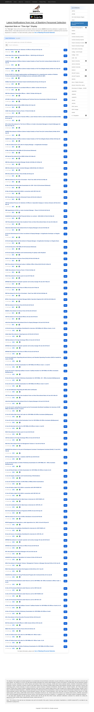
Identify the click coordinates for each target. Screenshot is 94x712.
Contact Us (27, 1)
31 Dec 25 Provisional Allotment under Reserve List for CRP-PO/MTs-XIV (24, 593)
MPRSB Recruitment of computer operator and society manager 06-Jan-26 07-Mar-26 (27, 281)
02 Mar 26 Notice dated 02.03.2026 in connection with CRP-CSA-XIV (22, 191)
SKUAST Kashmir (79, 76)
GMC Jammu (75, 106)
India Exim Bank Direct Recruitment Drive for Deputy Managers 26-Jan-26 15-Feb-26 (27, 401)
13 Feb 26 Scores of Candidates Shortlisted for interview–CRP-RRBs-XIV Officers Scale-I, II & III (30, 328)
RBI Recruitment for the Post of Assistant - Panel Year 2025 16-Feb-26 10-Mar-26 (26, 179)
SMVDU (73, 79)
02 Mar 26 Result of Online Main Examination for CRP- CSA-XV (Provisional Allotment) (27, 185)
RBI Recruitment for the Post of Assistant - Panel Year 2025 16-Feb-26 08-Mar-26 (26, 293)
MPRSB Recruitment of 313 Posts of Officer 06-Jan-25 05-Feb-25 (22, 545)
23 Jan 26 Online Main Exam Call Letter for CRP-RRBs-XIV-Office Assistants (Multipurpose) (29, 414)
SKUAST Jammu (76, 73)
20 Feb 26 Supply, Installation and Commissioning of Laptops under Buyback (25, 252)
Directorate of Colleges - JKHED (79, 88)
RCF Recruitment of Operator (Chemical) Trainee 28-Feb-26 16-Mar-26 (23, 197)
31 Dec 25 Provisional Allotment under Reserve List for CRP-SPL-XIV (23, 599)
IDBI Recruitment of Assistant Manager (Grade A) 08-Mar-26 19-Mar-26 (23, 162)
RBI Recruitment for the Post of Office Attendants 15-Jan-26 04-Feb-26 (23, 516)
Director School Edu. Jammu (78, 85)
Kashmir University (76, 67)
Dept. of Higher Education (77, 82)
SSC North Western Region (78, 17)
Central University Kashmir (78, 39)
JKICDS (73, 103)
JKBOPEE (74, 91)
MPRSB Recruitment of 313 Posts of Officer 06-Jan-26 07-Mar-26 (22, 287)
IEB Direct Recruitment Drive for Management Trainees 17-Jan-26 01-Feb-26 (25, 443)
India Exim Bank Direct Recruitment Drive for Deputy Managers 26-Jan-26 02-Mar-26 (27, 227)
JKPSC (73, 11)
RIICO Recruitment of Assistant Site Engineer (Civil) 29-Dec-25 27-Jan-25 (24, 569)
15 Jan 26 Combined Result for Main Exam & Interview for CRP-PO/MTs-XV (24, 499)
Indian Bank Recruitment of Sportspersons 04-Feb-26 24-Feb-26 (22, 334)
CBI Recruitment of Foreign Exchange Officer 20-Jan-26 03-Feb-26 (22, 437)
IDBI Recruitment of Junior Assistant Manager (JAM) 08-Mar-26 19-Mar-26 (24, 168)
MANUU (79, 70)
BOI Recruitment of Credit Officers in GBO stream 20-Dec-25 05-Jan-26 (23, 623)
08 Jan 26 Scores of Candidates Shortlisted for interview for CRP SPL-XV (24, 534)
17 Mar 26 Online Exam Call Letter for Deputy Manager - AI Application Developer (26, 144)
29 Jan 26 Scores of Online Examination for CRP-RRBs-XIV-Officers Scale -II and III (27, 383)
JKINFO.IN (8, 2)
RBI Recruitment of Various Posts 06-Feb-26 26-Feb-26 (19, 305)
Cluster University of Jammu (79, 42)
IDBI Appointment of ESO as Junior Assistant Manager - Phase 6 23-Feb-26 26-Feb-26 (27, 210)
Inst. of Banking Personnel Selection (44, 32)
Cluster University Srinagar (78, 45)
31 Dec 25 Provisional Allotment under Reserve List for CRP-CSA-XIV (23, 588)
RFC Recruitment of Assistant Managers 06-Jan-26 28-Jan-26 (21, 551)
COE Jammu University (77, 48)
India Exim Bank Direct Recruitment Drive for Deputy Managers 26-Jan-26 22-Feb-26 (27, 322)
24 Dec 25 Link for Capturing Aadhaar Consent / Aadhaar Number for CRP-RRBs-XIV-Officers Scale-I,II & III (33, 605)
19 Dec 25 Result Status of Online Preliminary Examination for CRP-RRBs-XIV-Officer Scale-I (29, 646)
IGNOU (73, 30)
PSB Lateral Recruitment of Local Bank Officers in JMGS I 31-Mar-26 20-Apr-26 (25, 87)
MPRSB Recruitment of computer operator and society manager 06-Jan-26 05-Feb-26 (27, 539)
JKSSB (73, 14)
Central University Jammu (77, 36)
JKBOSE (74, 94)
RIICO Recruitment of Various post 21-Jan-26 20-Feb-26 (19, 432)
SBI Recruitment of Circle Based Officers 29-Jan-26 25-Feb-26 (21, 316)
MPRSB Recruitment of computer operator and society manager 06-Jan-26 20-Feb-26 (27, 345)
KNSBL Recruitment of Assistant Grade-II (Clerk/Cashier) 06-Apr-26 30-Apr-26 (25, 81)
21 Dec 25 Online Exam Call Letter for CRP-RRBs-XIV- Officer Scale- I (23, 634)
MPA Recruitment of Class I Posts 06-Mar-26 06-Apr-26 (19, 173)
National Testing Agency (79, 27)
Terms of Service (52, 1)
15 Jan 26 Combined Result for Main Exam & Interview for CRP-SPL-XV (23, 505)
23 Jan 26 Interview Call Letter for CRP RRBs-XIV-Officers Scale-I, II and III (24, 426)
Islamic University (79, 61)
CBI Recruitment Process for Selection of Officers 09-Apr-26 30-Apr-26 (23, 49)
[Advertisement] (36, 665)
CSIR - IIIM (74, 58)
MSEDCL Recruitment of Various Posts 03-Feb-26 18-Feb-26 (20, 310)
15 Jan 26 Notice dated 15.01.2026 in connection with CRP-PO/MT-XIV (23, 487)
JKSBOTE (74, 97)
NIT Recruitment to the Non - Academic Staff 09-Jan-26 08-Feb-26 (22, 456)
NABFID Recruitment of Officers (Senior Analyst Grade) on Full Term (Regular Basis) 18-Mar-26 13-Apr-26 (32, 68)
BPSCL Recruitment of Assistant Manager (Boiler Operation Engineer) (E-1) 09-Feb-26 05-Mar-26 (30, 299)
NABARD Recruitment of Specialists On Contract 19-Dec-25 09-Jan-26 (23, 557)
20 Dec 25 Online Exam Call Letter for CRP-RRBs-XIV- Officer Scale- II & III (24, 640)
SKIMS (73, 112)
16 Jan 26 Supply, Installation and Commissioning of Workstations (22, 475)
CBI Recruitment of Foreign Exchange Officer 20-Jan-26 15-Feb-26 (22, 340)
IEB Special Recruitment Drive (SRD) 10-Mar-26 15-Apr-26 (20, 105)
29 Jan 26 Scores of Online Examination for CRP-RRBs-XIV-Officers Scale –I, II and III (27, 364)
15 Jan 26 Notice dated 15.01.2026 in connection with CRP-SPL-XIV (22, 493)
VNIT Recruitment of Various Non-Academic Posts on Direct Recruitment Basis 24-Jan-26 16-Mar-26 (31, 222)
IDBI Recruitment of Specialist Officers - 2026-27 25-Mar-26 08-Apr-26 (23, 93)
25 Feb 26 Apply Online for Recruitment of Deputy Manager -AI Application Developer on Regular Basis (32, 241)
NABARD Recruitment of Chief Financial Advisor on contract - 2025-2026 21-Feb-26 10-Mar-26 (29, 216)
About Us (21, 1)
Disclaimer (34, 1)
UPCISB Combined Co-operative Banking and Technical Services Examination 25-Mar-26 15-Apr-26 (31, 99)
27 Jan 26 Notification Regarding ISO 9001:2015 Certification (21, 389)
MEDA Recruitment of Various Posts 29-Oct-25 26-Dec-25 (20, 628)
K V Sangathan (79, 115)
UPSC (73, 20)
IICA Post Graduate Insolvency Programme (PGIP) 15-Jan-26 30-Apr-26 (23, 510)
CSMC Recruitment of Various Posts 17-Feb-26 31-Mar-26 (20, 111)
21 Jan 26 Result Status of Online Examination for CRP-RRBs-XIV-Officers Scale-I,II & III (28, 470)
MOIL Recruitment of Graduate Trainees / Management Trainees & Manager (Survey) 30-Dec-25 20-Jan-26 (32, 563)
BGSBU (73, 33)
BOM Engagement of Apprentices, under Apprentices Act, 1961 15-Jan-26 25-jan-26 (27, 522)
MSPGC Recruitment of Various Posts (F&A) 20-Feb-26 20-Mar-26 (22, 258)
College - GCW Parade (77, 51)
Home (15, 1)
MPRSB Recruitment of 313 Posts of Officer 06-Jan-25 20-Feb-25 (22, 351)
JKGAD (73, 100)
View (65, 50)
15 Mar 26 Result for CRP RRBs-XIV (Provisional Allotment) (20, 150)
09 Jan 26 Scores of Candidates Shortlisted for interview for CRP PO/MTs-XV (25, 528)
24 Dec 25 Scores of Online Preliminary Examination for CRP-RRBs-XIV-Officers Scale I (28, 611)
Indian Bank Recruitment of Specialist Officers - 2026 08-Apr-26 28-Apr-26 (24, 55)
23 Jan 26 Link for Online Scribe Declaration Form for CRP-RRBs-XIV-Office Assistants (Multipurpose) (32, 420)
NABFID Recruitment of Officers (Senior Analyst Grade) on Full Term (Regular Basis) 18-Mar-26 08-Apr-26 (32, 138)
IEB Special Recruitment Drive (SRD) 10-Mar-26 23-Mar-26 (20, 156)
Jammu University (76, 64)
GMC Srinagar (75, 109)
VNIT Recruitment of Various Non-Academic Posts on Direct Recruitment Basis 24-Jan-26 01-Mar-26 (31, 395)
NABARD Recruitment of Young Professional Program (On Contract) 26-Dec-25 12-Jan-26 (28, 574)
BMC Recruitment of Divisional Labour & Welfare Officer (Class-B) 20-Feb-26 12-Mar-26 (28, 264)
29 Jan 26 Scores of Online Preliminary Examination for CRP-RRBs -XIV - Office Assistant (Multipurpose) (32, 378)
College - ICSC (75, 55)
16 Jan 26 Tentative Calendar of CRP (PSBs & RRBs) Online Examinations (24, 481)
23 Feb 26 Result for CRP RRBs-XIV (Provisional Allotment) (20, 246)
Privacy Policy (42, 1)
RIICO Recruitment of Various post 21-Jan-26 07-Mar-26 (19, 275)
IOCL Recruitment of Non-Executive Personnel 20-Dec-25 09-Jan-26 (22, 617)
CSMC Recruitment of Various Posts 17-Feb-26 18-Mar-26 (20, 270)
